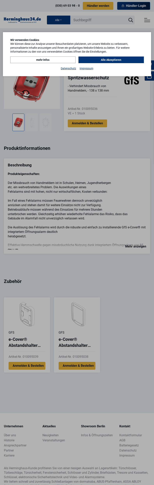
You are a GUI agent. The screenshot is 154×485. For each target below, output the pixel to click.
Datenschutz (68, 68)
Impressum (86, 68)
